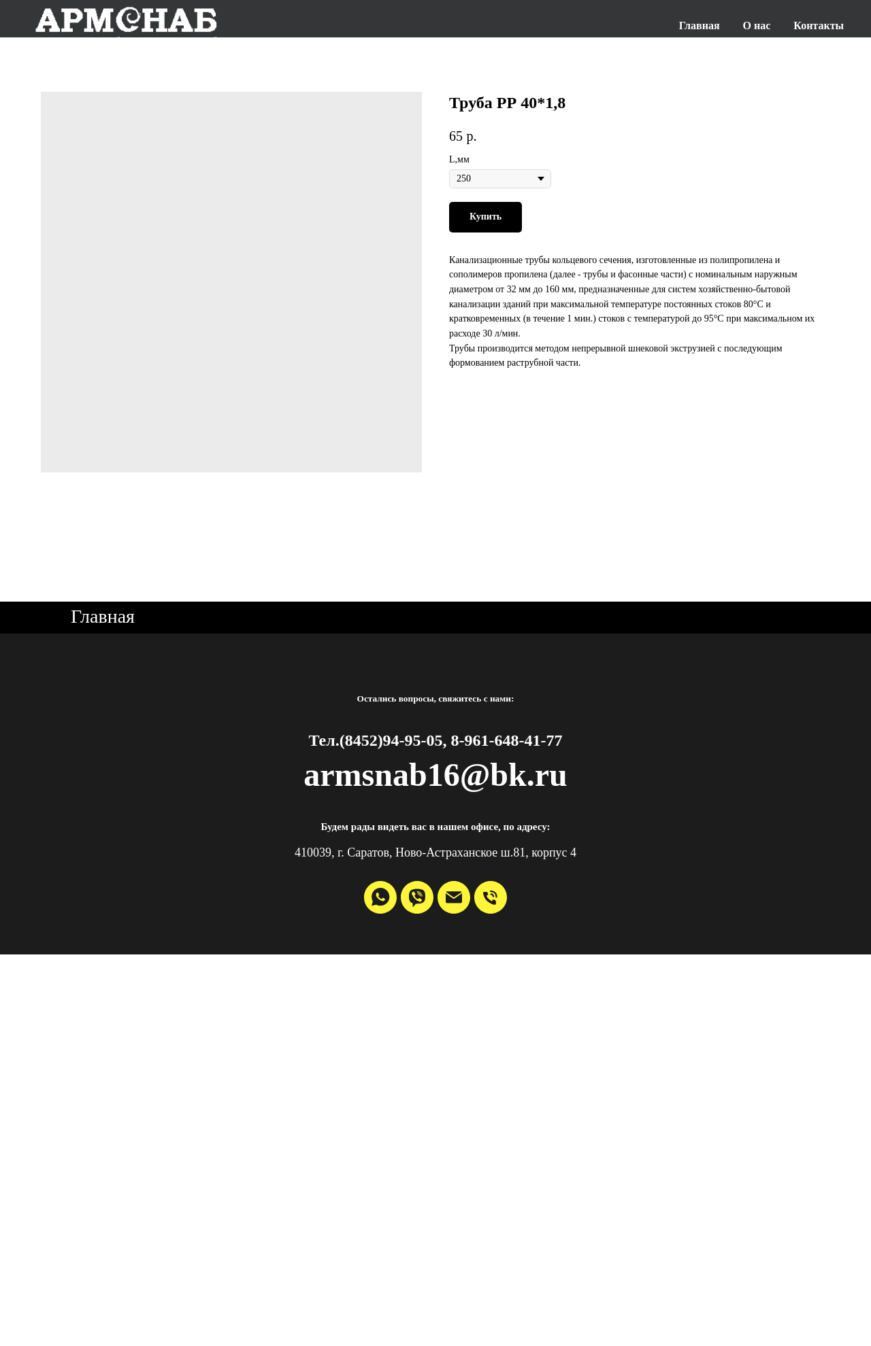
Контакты (818, 25)
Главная (699, 25)
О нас (757, 25)
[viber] (417, 897)
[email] (454, 897)
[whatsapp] (380, 897)
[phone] (490, 897)
